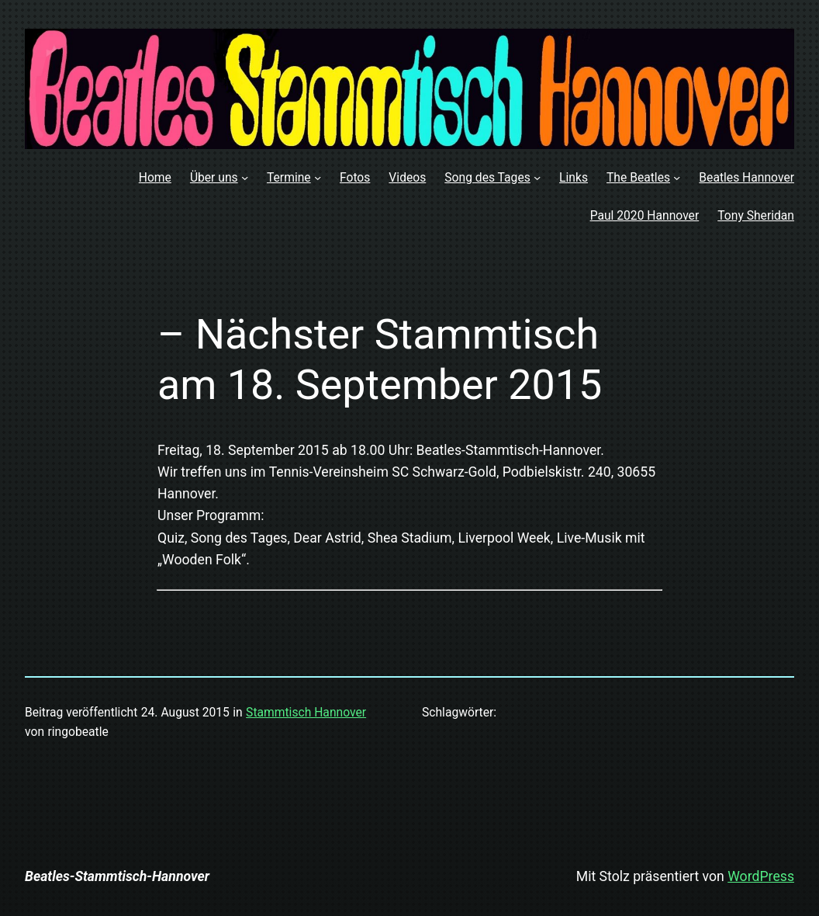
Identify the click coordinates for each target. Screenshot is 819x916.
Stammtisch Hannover (306, 712)
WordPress (760, 876)
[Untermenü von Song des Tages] (537, 177)
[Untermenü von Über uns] (244, 177)
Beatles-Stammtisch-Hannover (117, 876)
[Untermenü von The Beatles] (676, 177)
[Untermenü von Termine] (317, 177)
